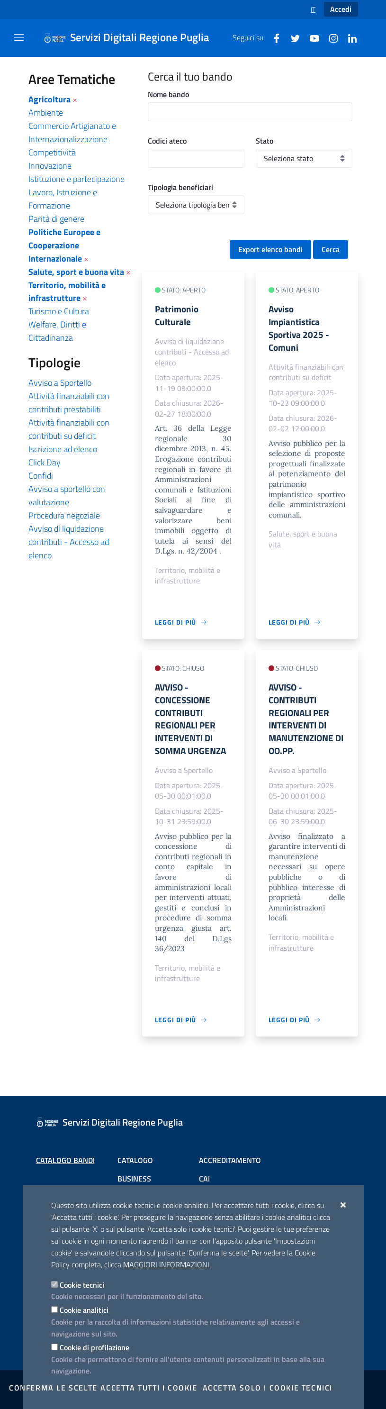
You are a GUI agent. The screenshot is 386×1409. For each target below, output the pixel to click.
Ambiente (45, 112)
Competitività (52, 152)
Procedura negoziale (64, 515)
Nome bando (168, 94)
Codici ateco (167, 140)
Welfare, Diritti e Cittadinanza (57, 331)
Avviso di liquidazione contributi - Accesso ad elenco (68, 542)
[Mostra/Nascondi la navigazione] (19, 37)
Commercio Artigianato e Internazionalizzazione (72, 132)
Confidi (40, 475)
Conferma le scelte (53, 1387)
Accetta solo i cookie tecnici (267, 1387)
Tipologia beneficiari (180, 187)
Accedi (340, 9)
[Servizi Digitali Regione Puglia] (132, 38)
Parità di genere (56, 218)
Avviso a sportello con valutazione (66, 495)
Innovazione (50, 165)
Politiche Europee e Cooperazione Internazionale (64, 245)
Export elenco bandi (270, 249)
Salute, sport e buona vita (76, 271)
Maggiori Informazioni (166, 1264)
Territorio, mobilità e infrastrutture (67, 292)
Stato (264, 140)
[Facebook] (272, 37)
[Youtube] (310, 37)
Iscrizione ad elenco (62, 449)
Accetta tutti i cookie (148, 1387)
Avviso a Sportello (59, 382)
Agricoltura (49, 99)
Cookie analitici (84, 1310)
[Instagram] (329, 37)
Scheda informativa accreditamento (229, 1175)
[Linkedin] (348, 37)
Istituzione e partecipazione (76, 179)
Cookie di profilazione (94, 1347)
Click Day (44, 462)
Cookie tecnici (82, 1285)
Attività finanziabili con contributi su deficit (68, 429)
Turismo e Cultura (58, 311)
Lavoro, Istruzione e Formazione (62, 199)
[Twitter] (291, 37)
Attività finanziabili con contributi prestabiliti (68, 403)
